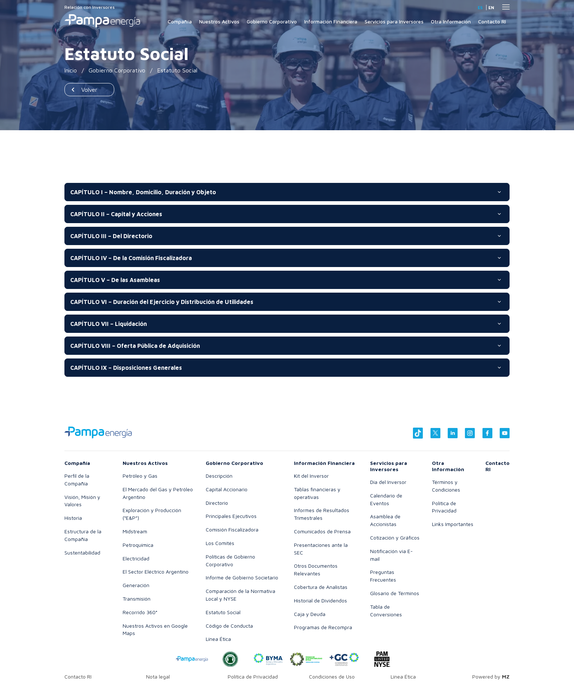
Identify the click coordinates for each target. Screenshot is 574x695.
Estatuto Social (223, 612)
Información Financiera (330, 21)
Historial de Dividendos (320, 600)
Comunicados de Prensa (322, 531)
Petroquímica (138, 545)
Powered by (491, 676)
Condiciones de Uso (332, 676)
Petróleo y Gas (140, 476)
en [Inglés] (491, 7)
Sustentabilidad (82, 552)
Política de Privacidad (253, 676)
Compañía (180, 21)
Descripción (219, 476)
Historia (73, 518)
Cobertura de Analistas (320, 587)
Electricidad (136, 558)
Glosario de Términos (394, 593)
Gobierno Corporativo (272, 21)
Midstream (135, 531)
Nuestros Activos (219, 21)
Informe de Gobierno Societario (242, 577)
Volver (89, 89)
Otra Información (451, 21)
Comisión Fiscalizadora (232, 529)
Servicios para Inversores (394, 21)
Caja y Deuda (309, 614)
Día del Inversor (388, 482)
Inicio (71, 70)
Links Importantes (452, 524)
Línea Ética (218, 639)
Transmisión (136, 599)
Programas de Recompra (323, 627)
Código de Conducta (229, 626)
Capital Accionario (226, 489)
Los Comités (220, 543)
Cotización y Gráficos (395, 537)
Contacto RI (492, 21)
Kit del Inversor (311, 476)
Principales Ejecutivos (231, 516)
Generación (136, 585)
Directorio (217, 503)
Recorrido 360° (140, 612)
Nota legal (158, 676)
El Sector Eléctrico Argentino (156, 571)
